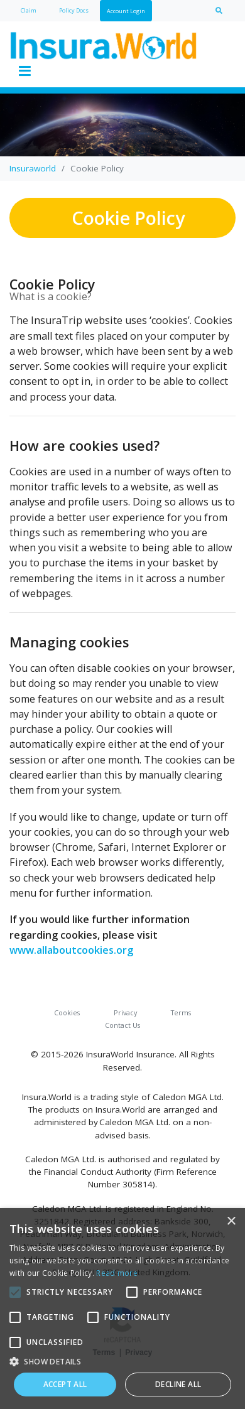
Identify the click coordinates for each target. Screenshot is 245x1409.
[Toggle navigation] (24, 71)
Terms (181, 1012)
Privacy (125, 1012)
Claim (28, 10)
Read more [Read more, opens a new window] (117, 1273)
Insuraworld (32, 168)
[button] (122, 1361)
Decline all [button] (178, 1384)
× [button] (231, 1221)
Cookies (67, 1012)
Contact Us (122, 1025)
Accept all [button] (65, 1384)
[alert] (122, 1308)
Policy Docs (74, 10)
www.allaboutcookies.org (71, 950)
